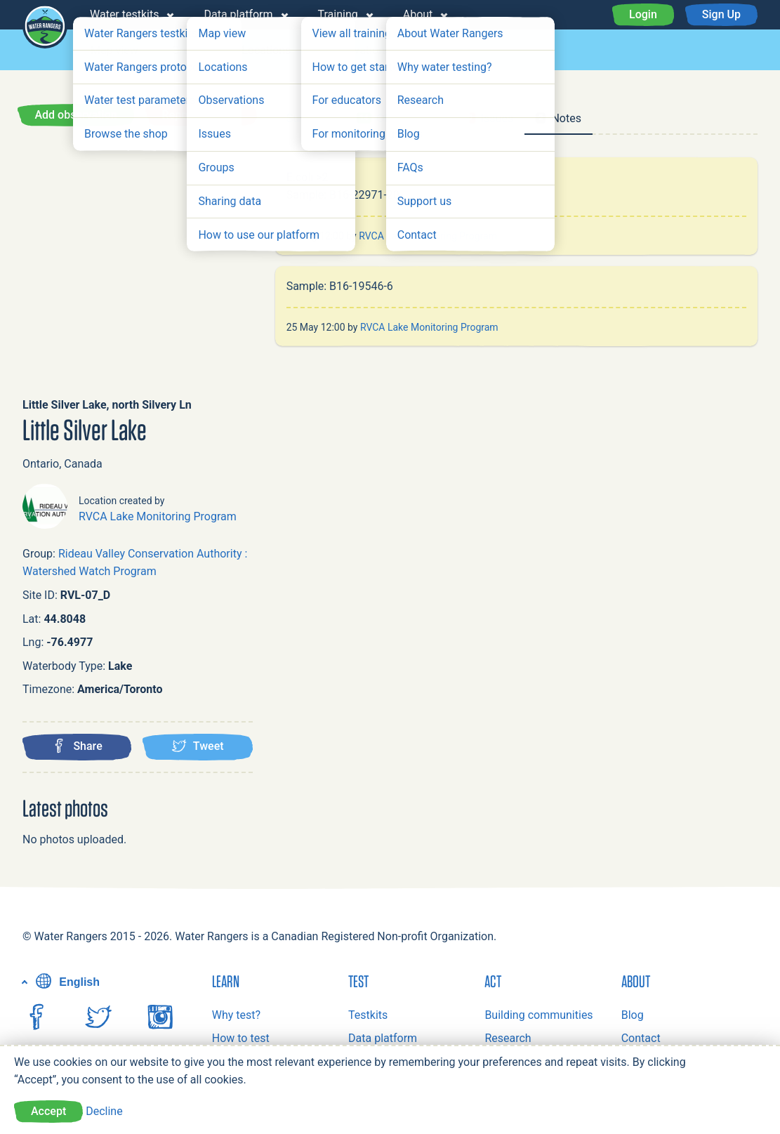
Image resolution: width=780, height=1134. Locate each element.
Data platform (238, 14)
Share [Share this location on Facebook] (77, 745)
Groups (190, 50)
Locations (266, 50)
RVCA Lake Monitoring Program (158, 516)
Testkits (368, 1015)
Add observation (75, 114)
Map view (114, 50)
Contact (641, 1038)
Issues (440, 50)
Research (507, 1038)
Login (643, 14)
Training (338, 14)
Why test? (236, 1015)
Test (358, 981)
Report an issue (201, 114)
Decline (104, 1111)
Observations (357, 50)
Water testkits (124, 14)
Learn (225, 981)
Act (492, 981)
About (418, 14)
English (66, 982)
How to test (241, 1038)
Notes (558, 118)
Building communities (538, 1015)
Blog (632, 1015)
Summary (310, 118)
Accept (48, 1111)
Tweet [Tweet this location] (197, 745)
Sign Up (721, 14)
